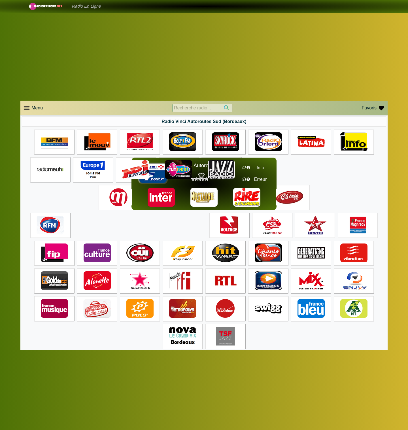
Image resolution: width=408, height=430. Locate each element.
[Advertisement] (204, 56)
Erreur (260, 179)
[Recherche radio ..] (202, 108)
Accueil (213, 402)
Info (260, 167)
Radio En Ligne (86, 6)
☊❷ (246, 179)
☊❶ (246, 167)
